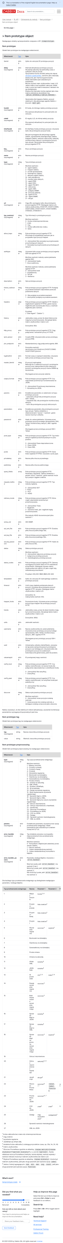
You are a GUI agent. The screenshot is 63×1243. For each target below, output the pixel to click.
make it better (11, 5)
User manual (6, 19)
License (39, 1240)
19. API (16, 19)
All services (37, 1223)
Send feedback (9, 1226)
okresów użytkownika (33, 75)
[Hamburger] (59, 11)
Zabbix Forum (38, 1232)
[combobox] (40, 11)
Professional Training (40, 1228)
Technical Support (39, 1219)
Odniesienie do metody (29, 19)
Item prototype (45, 19)
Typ (19, 56)
